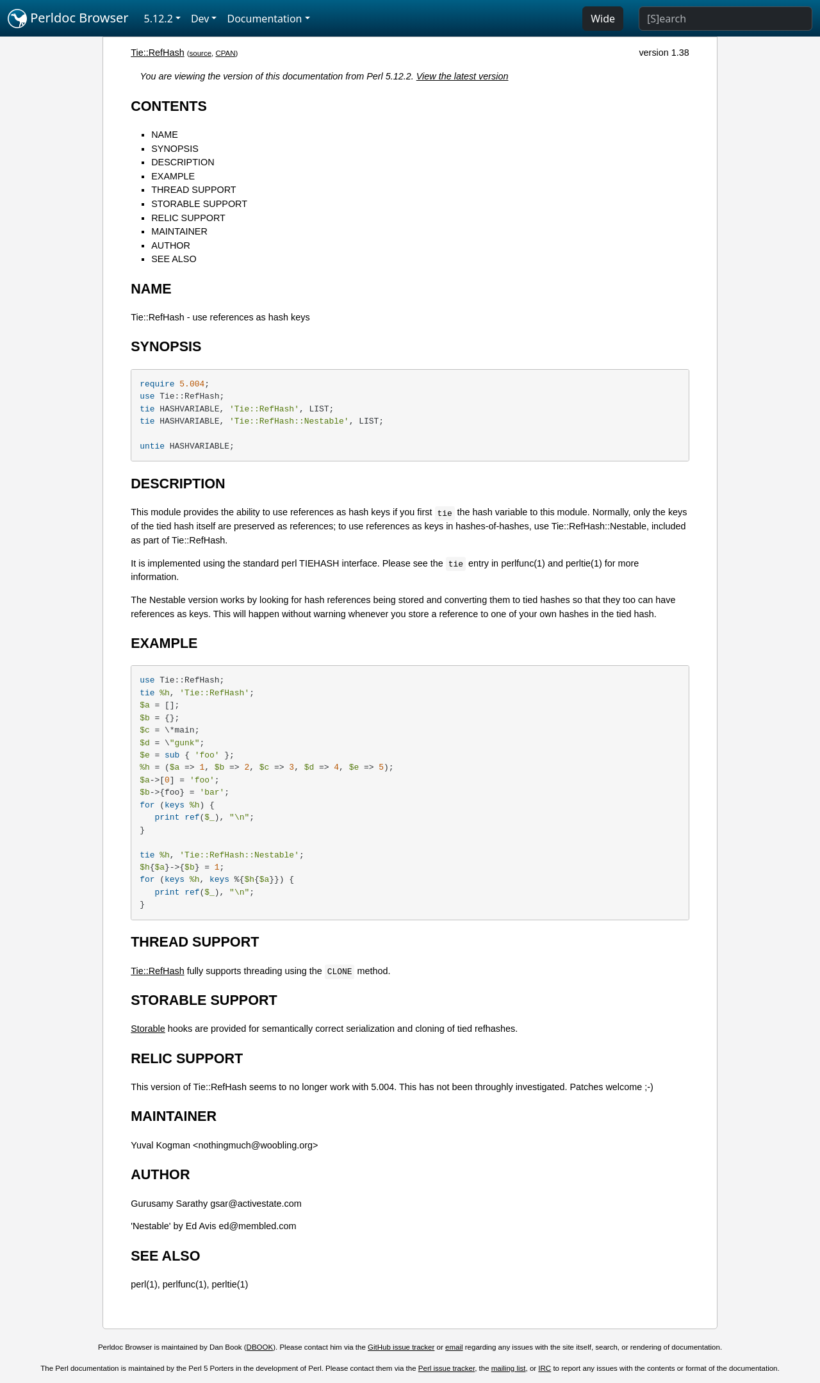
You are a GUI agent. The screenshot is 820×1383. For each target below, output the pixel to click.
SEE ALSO (173, 259)
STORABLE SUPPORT (199, 204)
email (454, 1347)
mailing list (508, 1368)
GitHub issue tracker (401, 1347)
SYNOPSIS (175, 149)
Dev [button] (200, 19)
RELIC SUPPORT (188, 218)
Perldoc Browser (68, 18)
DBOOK (260, 1347)
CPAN (225, 53)
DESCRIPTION (182, 162)
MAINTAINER (179, 231)
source (200, 53)
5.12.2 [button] (158, 19)
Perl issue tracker (446, 1368)
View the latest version (462, 76)
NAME (164, 134)
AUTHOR (170, 245)
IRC (544, 1368)
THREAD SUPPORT (193, 190)
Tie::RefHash (157, 52)
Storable (148, 1028)
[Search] (725, 18)
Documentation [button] (264, 19)
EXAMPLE (173, 176)
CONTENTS (169, 106)
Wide (603, 19)
